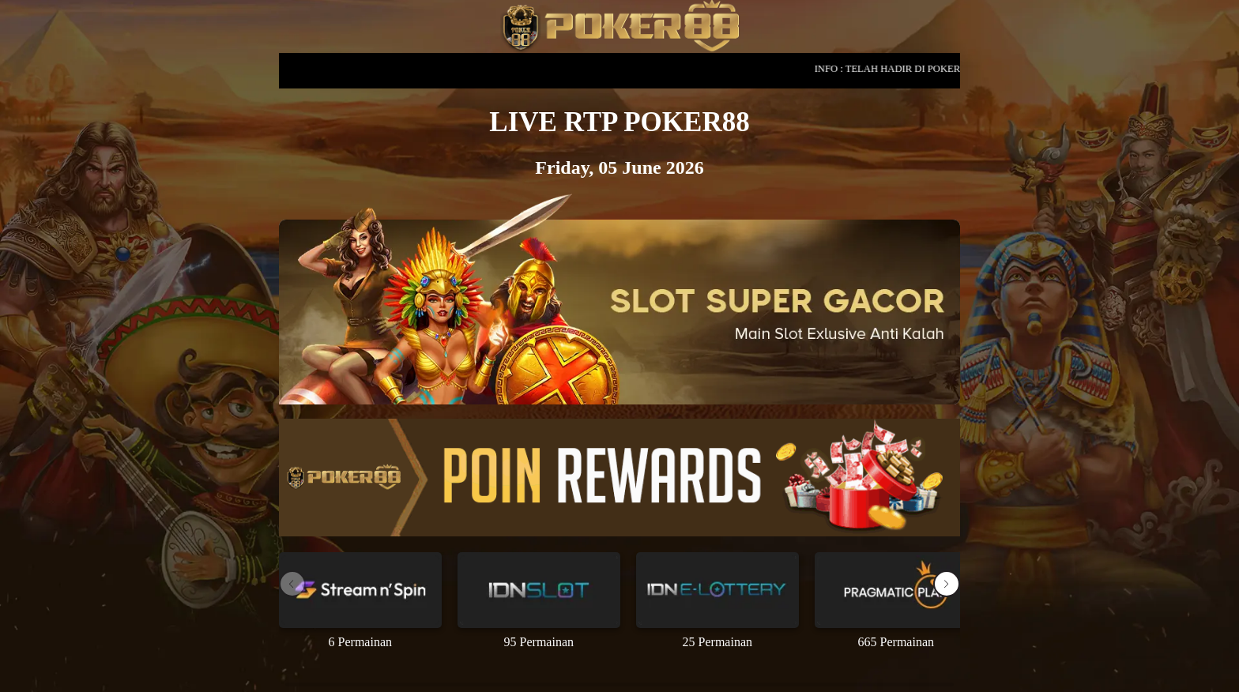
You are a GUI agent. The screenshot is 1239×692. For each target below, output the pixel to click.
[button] (946, 583)
